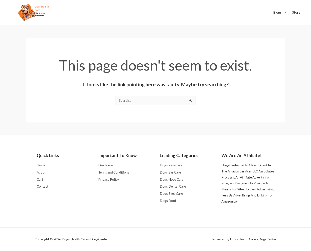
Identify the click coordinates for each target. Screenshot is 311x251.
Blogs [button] (277, 12)
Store (296, 12)
